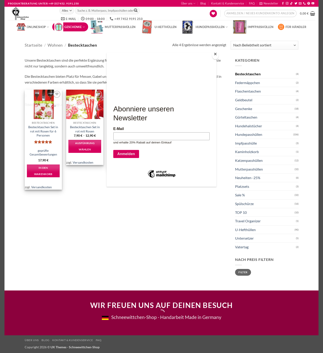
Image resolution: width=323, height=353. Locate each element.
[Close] (215, 55)
